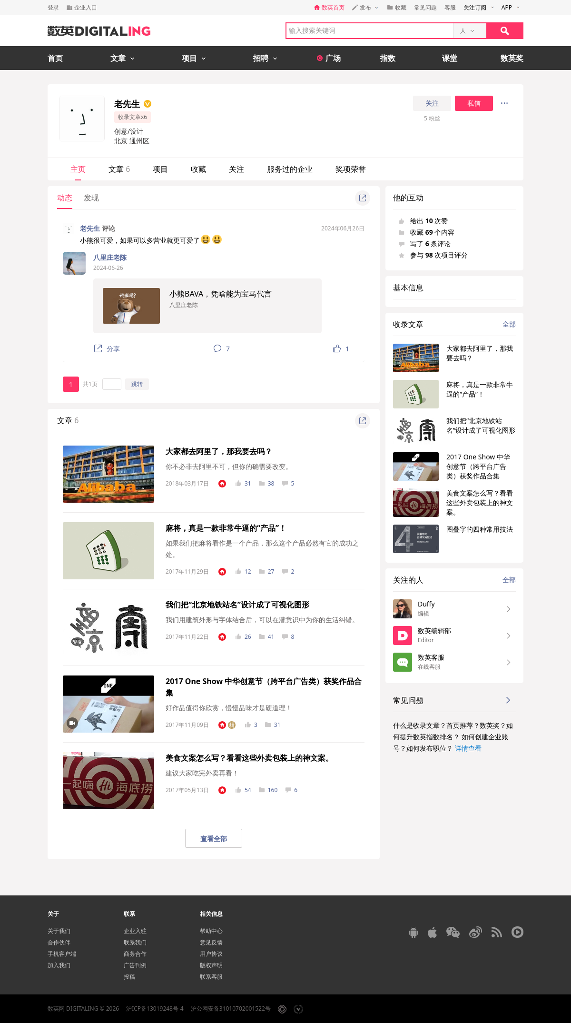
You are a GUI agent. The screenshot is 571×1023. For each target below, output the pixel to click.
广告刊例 (135, 965)
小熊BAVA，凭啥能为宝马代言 (220, 293)
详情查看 (468, 748)
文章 (119, 169)
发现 (91, 197)
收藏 (198, 169)
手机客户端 (62, 954)
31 (243, 483)
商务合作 (135, 954)
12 (243, 571)
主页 (78, 169)
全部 (509, 323)
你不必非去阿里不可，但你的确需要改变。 (229, 466)
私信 (474, 103)
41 (267, 637)
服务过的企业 (290, 169)
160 (268, 790)
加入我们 (59, 965)
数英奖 (512, 58)
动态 (64, 197)
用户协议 (211, 954)
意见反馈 (211, 942)
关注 (432, 103)
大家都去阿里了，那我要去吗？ (219, 451)
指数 (387, 58)
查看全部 (213, 838)
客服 (450, 7)
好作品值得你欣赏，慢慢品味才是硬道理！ (229, 707)
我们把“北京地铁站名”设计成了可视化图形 (237, 604)
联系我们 (135, 942)
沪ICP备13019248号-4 (155, 1008)
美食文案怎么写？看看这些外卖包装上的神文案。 (249, 758)
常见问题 (425, 7)
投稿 (129, 977)
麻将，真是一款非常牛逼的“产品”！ (226, 528)
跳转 (137, 384)
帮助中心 (211, 931)
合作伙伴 (59, 942)
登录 (53, 7)
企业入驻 (135, 931)
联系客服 (211, 977)
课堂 (449, 58)
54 (243, 790)
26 (243, 637)
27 (267, 571)
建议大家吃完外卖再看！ (202, 772)
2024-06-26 (108, 268)
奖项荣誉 (350, 169)
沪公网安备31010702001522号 (231, 1008)
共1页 (90, 384)
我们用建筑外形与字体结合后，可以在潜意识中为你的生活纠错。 (262, 619)
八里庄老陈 (110, 257)
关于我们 (59, 931)
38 (267, 483)
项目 (160, 169)
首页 (55, 58)
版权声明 (211, 965)
